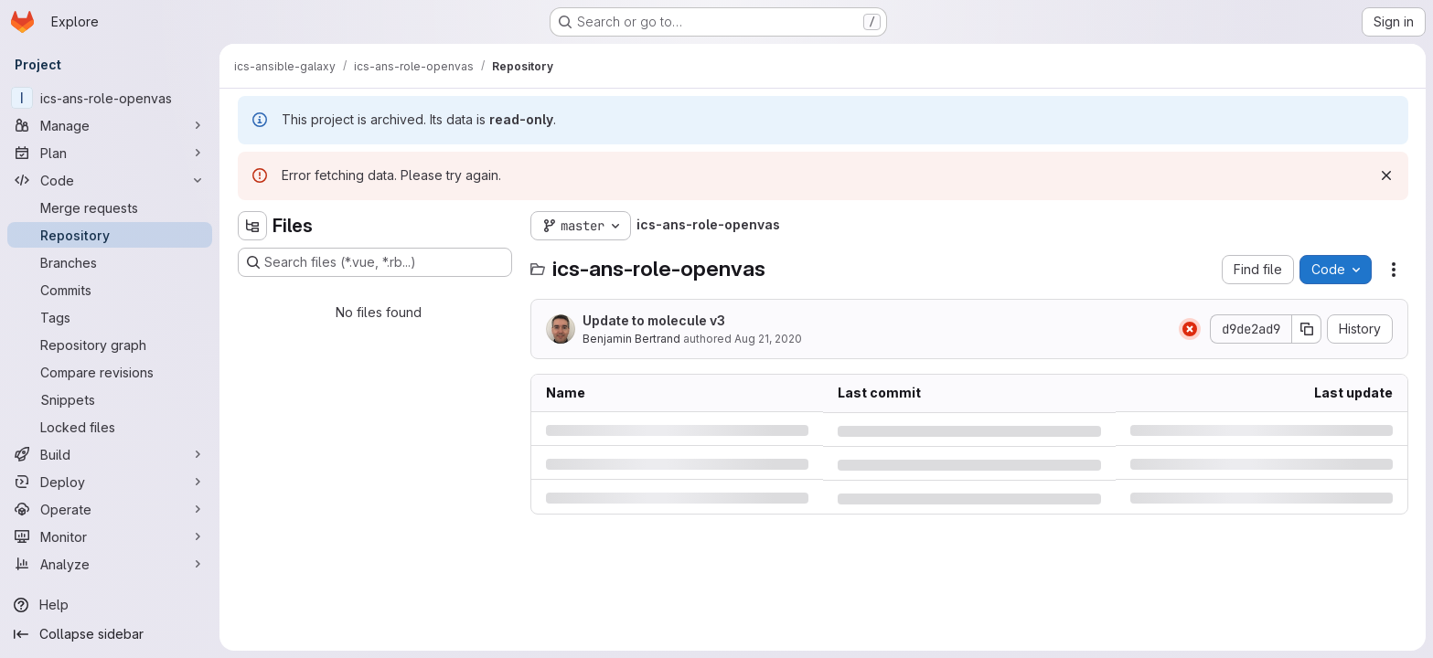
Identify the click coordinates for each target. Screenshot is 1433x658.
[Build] (109, 454)
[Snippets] (109, 399)
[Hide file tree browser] (252, 225)
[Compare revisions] (109, 372)
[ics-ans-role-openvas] (109, 98)
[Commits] (109, 289)
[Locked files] (109, 427)
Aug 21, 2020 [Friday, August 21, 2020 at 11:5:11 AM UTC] (768, 338)
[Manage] (109, 125)
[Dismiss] (1386, 175)
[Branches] (109, 262)
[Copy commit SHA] (1306, 329)
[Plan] (109, 152)
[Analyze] (109, 564)
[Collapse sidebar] (109, 634)
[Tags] (109, 317)
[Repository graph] (109, 344)
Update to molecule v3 (654, 320)
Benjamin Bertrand (631, 338)
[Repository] (109, 235)
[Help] (109, 605)
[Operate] (109, 509)
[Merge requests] (109, 207)
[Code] (109, 180)
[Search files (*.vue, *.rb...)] (375, 262)
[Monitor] (109, 536)
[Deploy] (109, 481)
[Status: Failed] (1190, 329)
